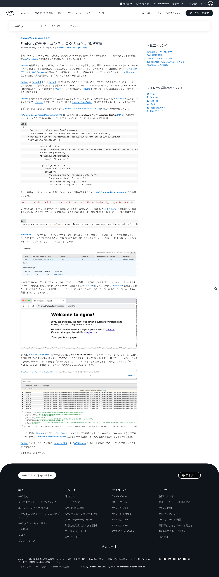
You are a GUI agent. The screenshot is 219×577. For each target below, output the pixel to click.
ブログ (22, 534)
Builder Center (119, 496)
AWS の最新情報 (154, 55)
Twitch (152, 104)
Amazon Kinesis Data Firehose (52, 436)
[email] (194, 559)
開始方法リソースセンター (159, 51)
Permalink (71, 47)
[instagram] (174, 559)
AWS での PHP (120, 525)
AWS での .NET (120, 507)
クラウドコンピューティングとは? (37, 502)
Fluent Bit (36, 82)
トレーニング (72, 502)
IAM (119, 115)
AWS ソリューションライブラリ (82, 513)
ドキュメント (113, 208)
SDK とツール (119, 502)
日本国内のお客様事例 (157, 65)
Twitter (152, 94)
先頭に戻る (109, 546)
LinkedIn (152, 100)
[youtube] (184, 559)
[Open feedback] (215, 288)
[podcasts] (189, 559)
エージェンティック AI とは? (33, 507)
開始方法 (70, 496)
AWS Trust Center (74, 507)
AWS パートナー (74, 536)
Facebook (153, 97)
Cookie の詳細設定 (60, 566)
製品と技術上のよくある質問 (81, 525)
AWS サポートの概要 (170, 519)
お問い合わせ (166, 496)
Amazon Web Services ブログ (35, 38)
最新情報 (23, 529)
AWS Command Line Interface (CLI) (112, 192)
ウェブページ (61, 88)
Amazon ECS (120, 98)
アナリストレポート (76, 531)
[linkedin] (170, 559)
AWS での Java (120, 519)
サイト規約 (41, 566)
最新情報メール (156, 107)
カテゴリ (56, 26)
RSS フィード (155, 111)
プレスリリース (26, 540)
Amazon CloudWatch (82, 102)
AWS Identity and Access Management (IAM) (41, 115)
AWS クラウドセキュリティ (33, 523)
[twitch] (179, 559)
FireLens (24, 65)
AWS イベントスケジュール (160, 58)
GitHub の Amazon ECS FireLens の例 (83, 108)
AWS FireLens (31, 59)
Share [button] (82, 47)
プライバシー (24, 566)
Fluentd (52, 82)
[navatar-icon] (210, 3)
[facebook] (165, 559)
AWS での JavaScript (123, 531)
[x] (160, 559)
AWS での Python (121, 513)
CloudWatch (117, 285)
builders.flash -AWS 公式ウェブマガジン (166, 61)
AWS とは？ (24, 496)
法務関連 (164, 536)
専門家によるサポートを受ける (176, 525)
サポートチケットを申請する (174, 502)
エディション (74, 26)
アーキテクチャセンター (78, 519)
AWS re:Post (165, 507)
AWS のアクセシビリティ (172, 531)
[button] (213, 3)
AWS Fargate (38, 72)
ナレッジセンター (168, 513)
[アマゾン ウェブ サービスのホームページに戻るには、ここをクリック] (10, 14)
